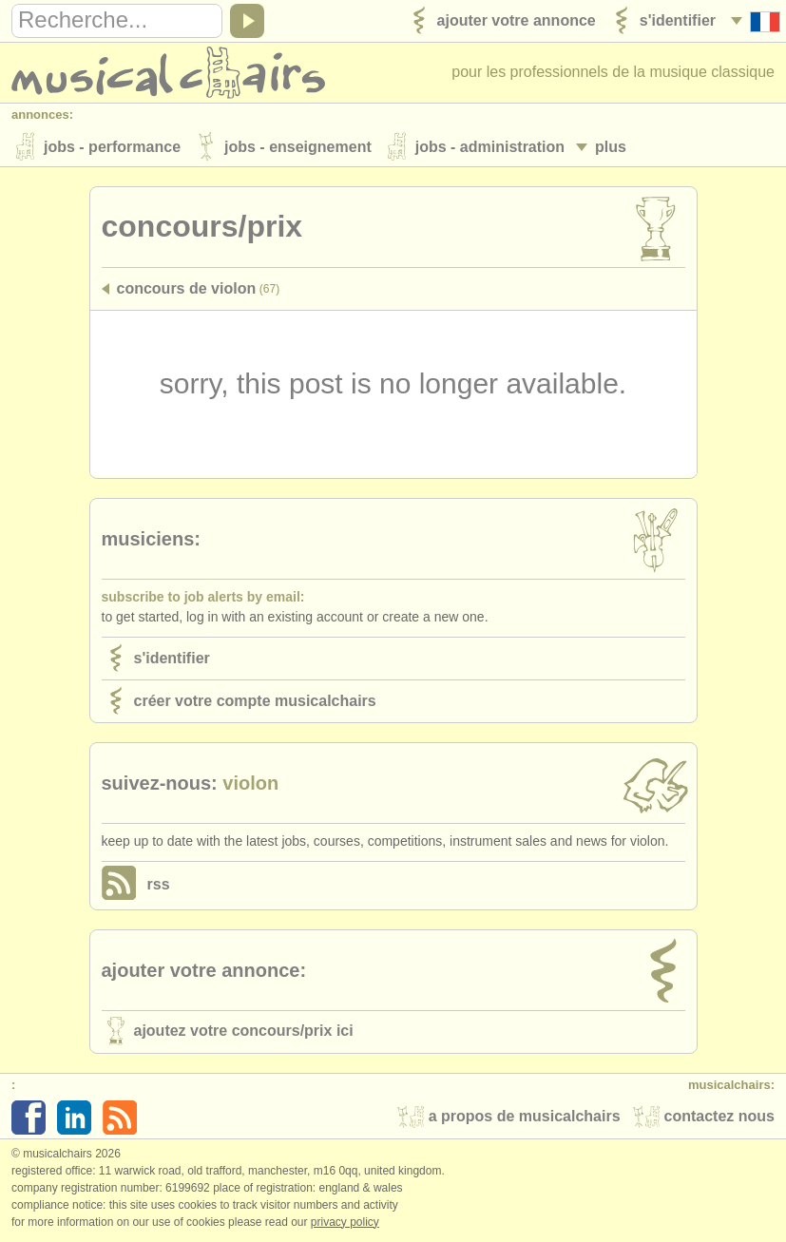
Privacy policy (345, 1222)
